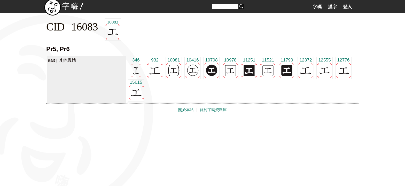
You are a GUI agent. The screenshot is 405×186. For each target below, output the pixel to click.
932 (155, 67)
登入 (347, 6)
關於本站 (186, 110)
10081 (174, 67)
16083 (113, 30)
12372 (306, 67)
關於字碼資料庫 (213, 110)
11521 (268, 67)
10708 (211, 67)
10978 (230, 67)
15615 (136, 90)
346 (136, 67)
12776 (343, 67)
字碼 (317, 6)
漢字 (332, 6)
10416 (192, 67)
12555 (324, 67)
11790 (287, 67)
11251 (249, 67)
